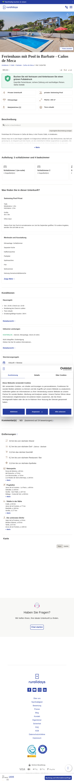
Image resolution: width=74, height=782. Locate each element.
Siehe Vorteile (19, 85)
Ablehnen (13, 412)
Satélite (66, 546)
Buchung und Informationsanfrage (58, 778)
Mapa (59, 546)
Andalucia (5, 65)
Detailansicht (9, 321)
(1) (5, 779)
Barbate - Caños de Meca (25, 65)
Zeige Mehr (9, 279)
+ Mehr (37, 141)
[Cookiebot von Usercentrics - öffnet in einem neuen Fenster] (61, 368)
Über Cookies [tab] (61, 375)
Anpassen (37, 412)
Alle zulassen (60, 412)
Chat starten (37, 627)
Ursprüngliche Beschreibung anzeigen (60, 131)
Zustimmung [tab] (13, 375)
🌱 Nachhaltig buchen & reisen (14, 2)
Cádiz (12, 65)
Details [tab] (37, 375)
